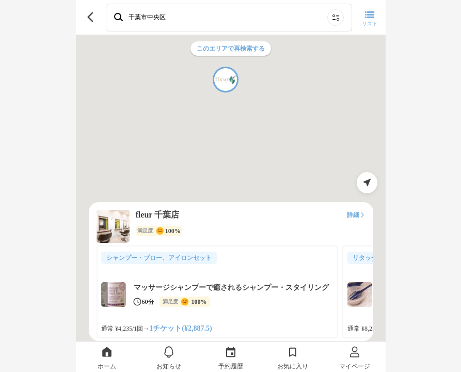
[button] (226, 79)
